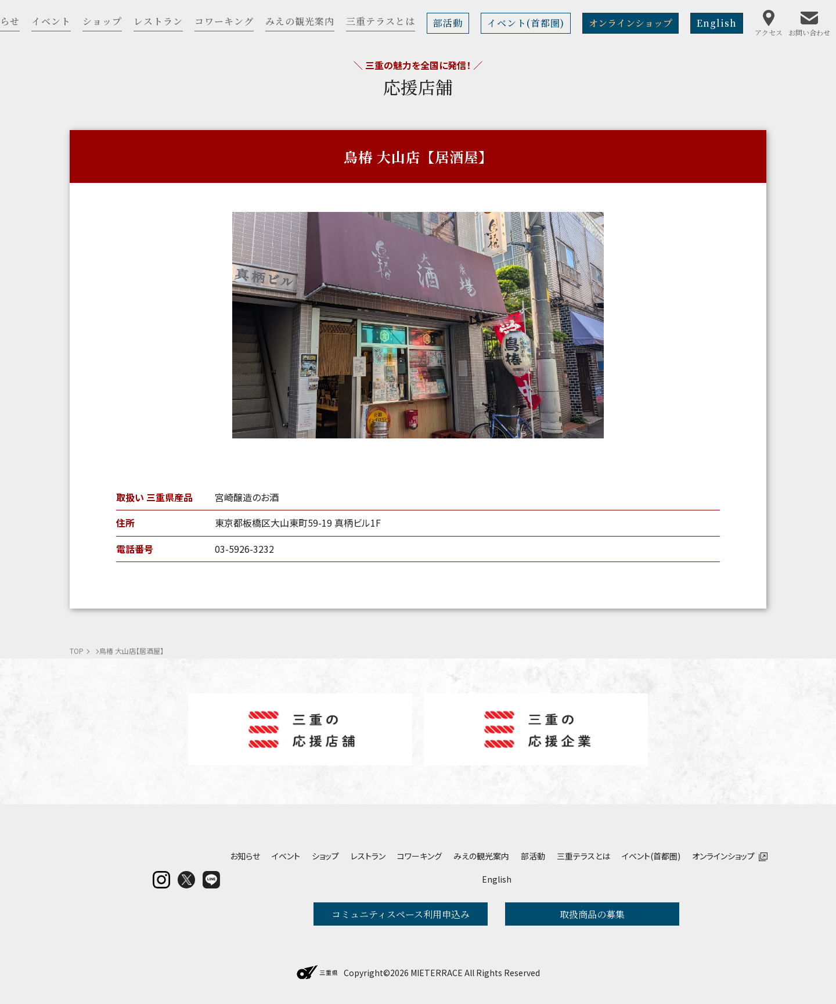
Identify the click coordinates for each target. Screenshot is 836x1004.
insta (161, 879)
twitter (186, 879)
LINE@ (211, 879)
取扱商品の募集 (592, 914)
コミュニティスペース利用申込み (400, 914)
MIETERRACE (436, 972)
